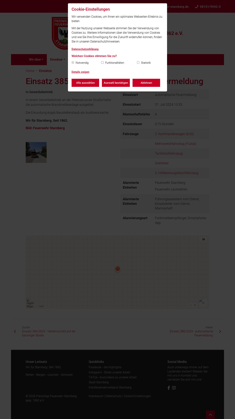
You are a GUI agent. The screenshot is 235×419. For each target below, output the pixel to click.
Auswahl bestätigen (116, 82)
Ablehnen (146, 82)
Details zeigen (80, 72)
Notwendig (82, 62)
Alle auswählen (85, 82)
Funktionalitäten (114, 62)
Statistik (146, 62)
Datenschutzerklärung (85, 49)
